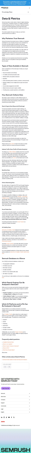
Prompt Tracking (9, 243)
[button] (9, 367)
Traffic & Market (12, 151)
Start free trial (5, 388)
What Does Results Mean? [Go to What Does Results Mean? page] (9, 350)
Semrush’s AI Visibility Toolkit (8, 229)
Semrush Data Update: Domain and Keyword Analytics (15, 359)
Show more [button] (4, 352)
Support (2, 402)
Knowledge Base (7, 12)
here (3, 277)
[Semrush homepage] (4, 8)
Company (3, 399)
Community (3, 406)
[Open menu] (29, 8)
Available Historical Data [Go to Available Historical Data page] (8, 342)
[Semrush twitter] (14, 417)
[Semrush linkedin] (1, 417)
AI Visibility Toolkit (8, 314)
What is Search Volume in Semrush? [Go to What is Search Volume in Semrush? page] (11, 346)
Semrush (3, 393)
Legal (2, 409)
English (2, 412)
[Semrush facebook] (11, 417)
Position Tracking (19, 332)
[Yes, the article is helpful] (5, 367)
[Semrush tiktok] (6, 417)
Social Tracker (20, 221)
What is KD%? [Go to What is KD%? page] (6, 348)
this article (12, 143)
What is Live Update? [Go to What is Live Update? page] (7, 344)
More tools (3, 396)
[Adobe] (3, 421)
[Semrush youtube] (9, 417)
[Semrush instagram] (4, 417)
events (14, 157)
